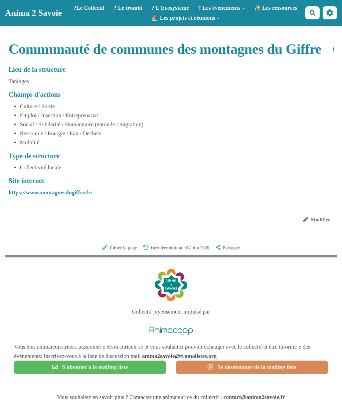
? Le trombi (128, 8)
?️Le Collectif (89, 8)
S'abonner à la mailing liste (90, 367)
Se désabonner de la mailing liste (251, 367)
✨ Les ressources (275, 8)
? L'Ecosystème (170, 8)
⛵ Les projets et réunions (185, 18)
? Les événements (221, 8)
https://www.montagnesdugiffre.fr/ (51, 192)
